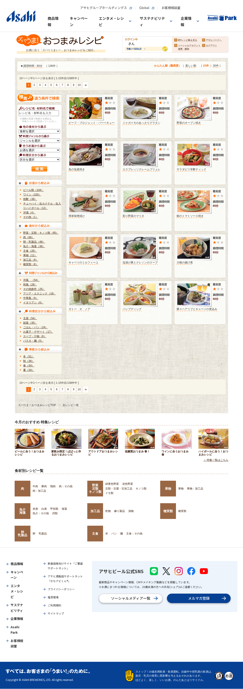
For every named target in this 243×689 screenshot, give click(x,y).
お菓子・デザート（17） (38, 331)
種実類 (168, 511)
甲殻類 (54, 508)
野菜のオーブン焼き (189, 122)
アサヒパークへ (214, 40)
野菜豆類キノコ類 (95, 488)
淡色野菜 (127, 483)
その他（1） (30, 217)
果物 (168, 488)
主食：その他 (134, 533)
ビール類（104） (33, 190)
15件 (206, 65)
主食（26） (30, 250)
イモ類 (109, 493)
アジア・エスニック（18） (39, 293)
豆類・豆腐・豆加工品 (118, 488)
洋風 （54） (31, 280)
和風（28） (30, 284)
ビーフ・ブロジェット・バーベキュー (92, 122)
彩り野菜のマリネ (133, 216)
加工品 (95, 511)
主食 (95, 533)
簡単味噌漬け (77, 216)
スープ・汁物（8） (34, 336)
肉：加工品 (39, 490)
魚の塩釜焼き (77, 169)
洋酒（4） (29, 212)
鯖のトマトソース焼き (190, 216)
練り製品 (119, 511)
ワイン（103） (32, 194)
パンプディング (132, 309)
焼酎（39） (30, 199)
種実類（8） (30, 264)
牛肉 (35, 486)
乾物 (108, 511)
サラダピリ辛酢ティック (191, 169)
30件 (215, 65)
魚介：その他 (41, 513)
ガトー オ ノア (79, 309)
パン (114, 533)
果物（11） (30, 255)
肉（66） (28, 237)
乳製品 (43, 533)
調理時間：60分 (33, 66)
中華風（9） (30, 298)
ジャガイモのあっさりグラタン (141, 122)
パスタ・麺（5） (33, 340)
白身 (44, 508)
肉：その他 (65, 486)
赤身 (35, 508)
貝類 (55, 513)
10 (79, 85)
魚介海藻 (22, 511)
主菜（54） (30, 318)
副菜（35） (30, 322)
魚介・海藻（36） (34, 246)
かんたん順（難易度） (167, 65)
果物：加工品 (195, 488)
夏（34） (28, 370)
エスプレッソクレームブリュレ (141, 169)
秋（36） (28, 361)
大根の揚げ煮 (185, 262)
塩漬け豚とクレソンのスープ (140, 262)
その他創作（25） (34, 289)
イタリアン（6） (33, 302)
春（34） (28, 365)
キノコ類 (141, 488)
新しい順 (190, 65)
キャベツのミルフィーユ (83, 262)
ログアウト (211, 46)
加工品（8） (30, 259)
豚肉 (44, 486)
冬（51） (28, 356)
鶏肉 (53, 486)
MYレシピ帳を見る (187, 40)
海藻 (64, 508)
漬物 (131, 511)
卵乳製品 (22, 533)
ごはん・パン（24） (35, 327)
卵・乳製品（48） (34, 241)
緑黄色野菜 (112, 483)
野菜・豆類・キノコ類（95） (40, 232)
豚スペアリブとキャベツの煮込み (197, 309)
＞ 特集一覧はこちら (215, 460)
